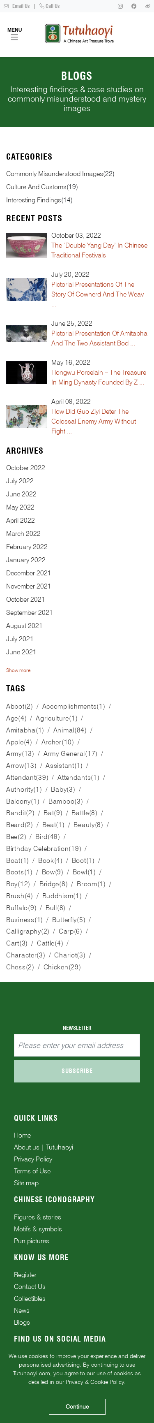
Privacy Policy (33, 1159)
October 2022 (25, 468)
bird (47, 837)
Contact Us (30, 1287)
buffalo (21, 908)
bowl (84, 872)
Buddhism (62, 896)
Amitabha (25, 730)
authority (24, 789)
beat (53, 825)
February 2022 (27, 547)
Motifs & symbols (38, 1229)
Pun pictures (31, 1241)
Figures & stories (37, 1217)
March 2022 (23, 534)
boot (83, 860)
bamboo (65, 801)
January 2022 (26, 560)
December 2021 (28, 573)
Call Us (49, 6)
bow (53, 872)
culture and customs (36, 187)
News (22, 1310)
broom (91, 884)
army (20, 754)
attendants (78, 777)
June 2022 (21, 494)
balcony (22, 801)
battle (84, 813)
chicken (62, 967)
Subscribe (77, 1071)
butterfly (69, 920)
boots (19, 872)
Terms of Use (32, 1171)
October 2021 (25, 599)
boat (17, 860)
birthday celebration (43, 849)
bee (16, 837)
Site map (26, 1183)
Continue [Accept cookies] (77, 1406)
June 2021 (21, 652)
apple (19, 742)
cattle (50, 943)
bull (56, 908)
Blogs (22, 1322)
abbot (19, 706)
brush (19, 896)
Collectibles (30, 1298)
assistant (64, 765)
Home (22, 1135)
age (16, 718)
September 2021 (29, 612)
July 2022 (20, 481)
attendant (27, 777)
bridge (53, 884)
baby (63, 789)
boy (18, 884)
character (26, 955)
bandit (20, 813)
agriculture (57, 718)
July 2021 (20, 639)
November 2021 (28, 586)
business (24, 920)
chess (20, 967)
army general (71, 754)
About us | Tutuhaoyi (43, 1147)
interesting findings (33, 200)
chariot (69, 955)
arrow (21, 765)
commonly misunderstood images (54, 174)
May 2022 (20, 507)
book (50, 860)
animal (70, 730)
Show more (18, 670)
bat (53, 813)
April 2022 (20, 520)
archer (57, 742)
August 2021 (24, 626)
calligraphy (28, 931)
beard (19, 825)
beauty (88, 825)
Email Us (17, 6)
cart (17, 943)
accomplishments (74, 706)
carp (71, 931)
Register (25, 1275)
